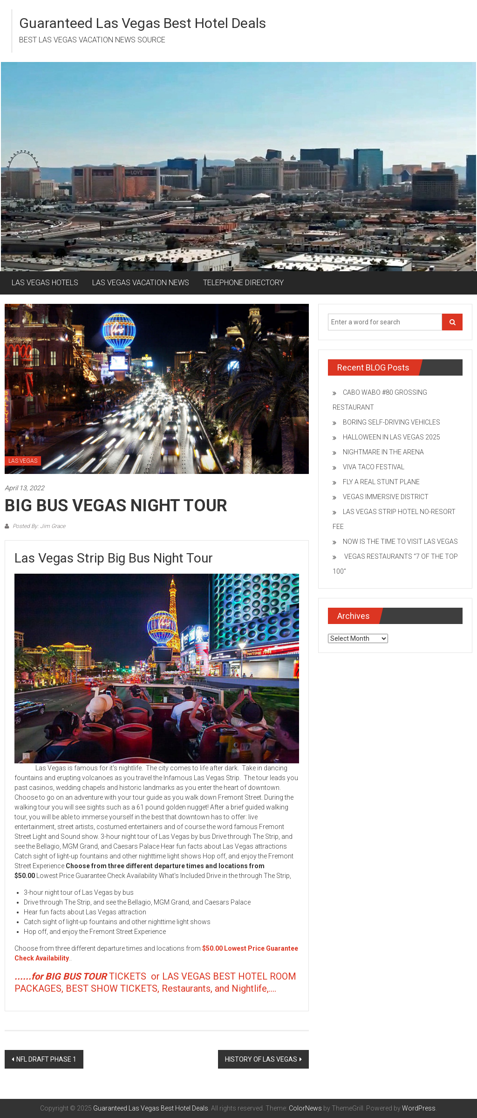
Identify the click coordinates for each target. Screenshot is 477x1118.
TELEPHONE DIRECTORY (243, 282)
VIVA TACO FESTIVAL (373, 467)
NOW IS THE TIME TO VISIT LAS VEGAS (400, 541)
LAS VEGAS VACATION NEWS (140, 282)
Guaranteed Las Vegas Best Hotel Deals (142, 23)
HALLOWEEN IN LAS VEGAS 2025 (391, 437)
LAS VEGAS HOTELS (45, 282)
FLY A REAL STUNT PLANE (381, 482)
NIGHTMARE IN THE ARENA (383, 452)
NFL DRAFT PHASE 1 (46, 1059)
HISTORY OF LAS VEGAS (261, 1059)
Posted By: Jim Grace (38, 526)
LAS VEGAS (22, 461)
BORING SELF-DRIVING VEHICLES (391, 422)
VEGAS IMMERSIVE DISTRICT (386, 497)
